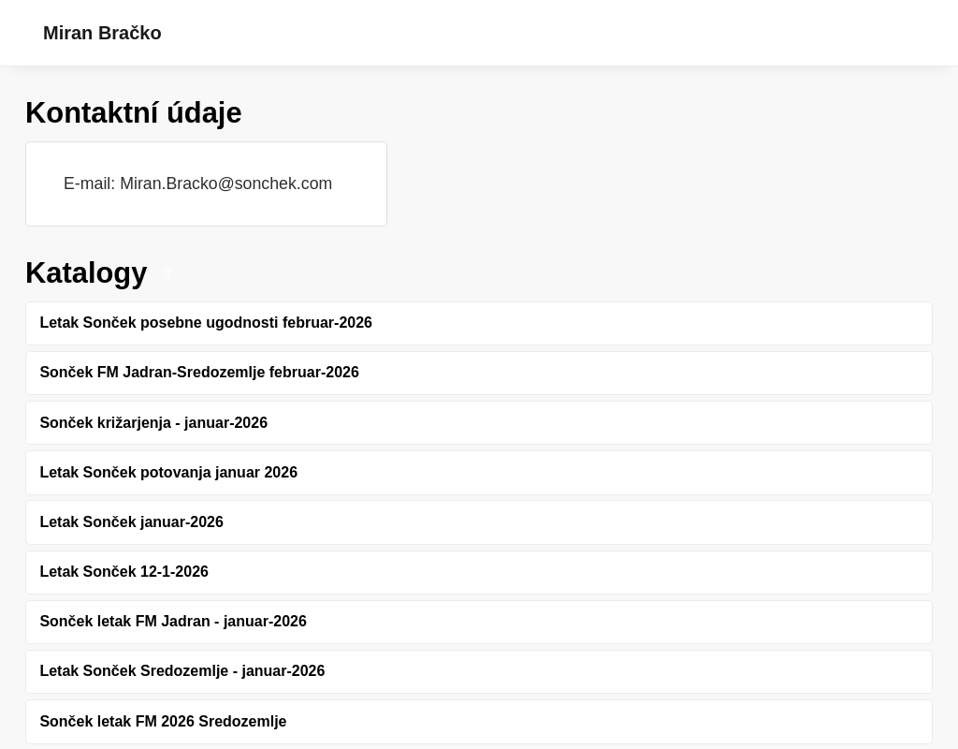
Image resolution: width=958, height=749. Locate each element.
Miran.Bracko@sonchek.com (226, 183)
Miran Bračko (102, 32)
